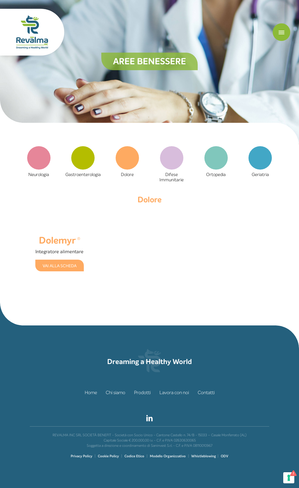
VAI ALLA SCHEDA (60, 266)
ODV (224, 456)
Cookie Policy (108, 456)
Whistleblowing (203, 456)
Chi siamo (115, 392)
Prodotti (142, 392)
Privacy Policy (81, 456)
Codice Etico (134, 456)
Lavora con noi (174, 392)
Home (91, 392)
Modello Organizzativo (168, 456)
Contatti (206, 392)
